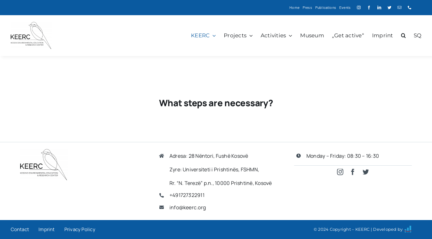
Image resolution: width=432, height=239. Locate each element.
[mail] (399, 7)
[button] (403, 35)
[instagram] (359, 7)
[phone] (409, 7)
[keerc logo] (31, 24)
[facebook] (369, 7)
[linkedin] (379, 7)
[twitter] (389, 7)
